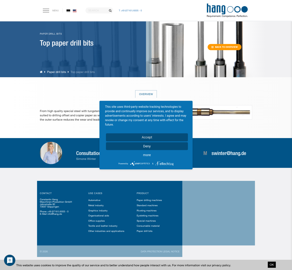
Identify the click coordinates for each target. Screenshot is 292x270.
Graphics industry (98, 210)
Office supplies (96, 220)
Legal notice (171, 251)
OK (272, 264)
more (147, 155)
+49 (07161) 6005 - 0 (58, 211)
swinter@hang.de (229, 153)
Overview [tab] (146, 94)
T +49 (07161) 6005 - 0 (130, 10)
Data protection (151, 251)
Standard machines (147, 205)
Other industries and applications (106, 230)
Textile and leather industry (103, 225)
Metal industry (96, 205)
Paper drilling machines (149, 200)
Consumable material (148, 225)
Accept (147, 137)
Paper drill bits (56, 72)
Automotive (94, 200)
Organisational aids (98, 215)
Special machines (146, 220)
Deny (147, 146)
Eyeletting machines (147, 215)
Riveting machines (147, 210)
